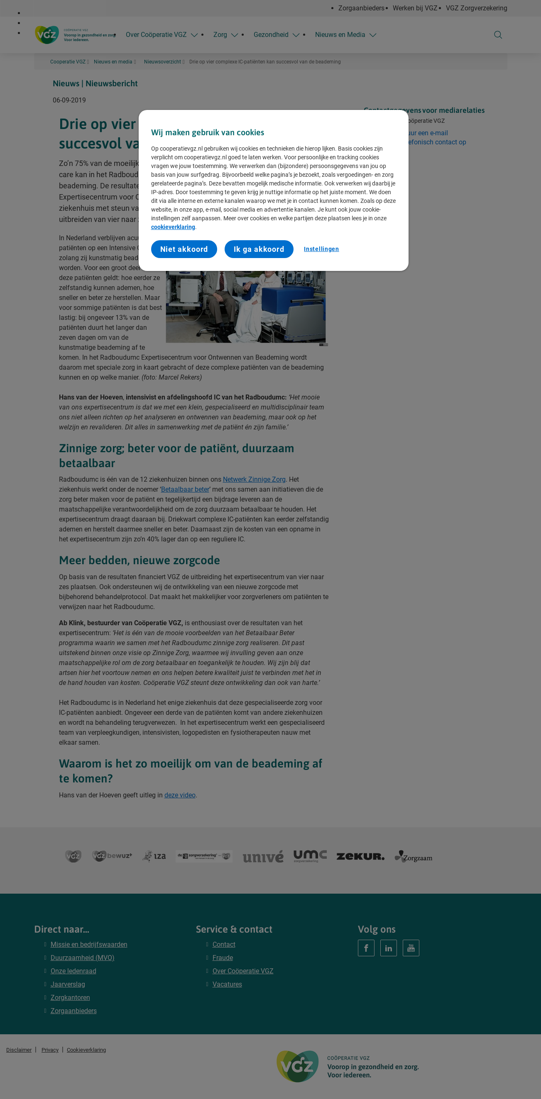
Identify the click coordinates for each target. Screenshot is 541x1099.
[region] (274, 190)
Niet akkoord (184, 249)
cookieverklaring (173, 227)
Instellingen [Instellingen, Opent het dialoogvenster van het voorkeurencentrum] (321, 249)
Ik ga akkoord (259, 249)
